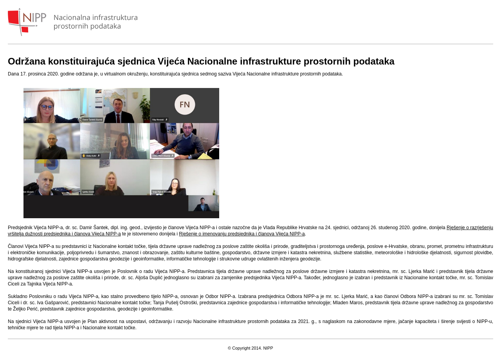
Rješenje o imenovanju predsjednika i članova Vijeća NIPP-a (242, 234)
